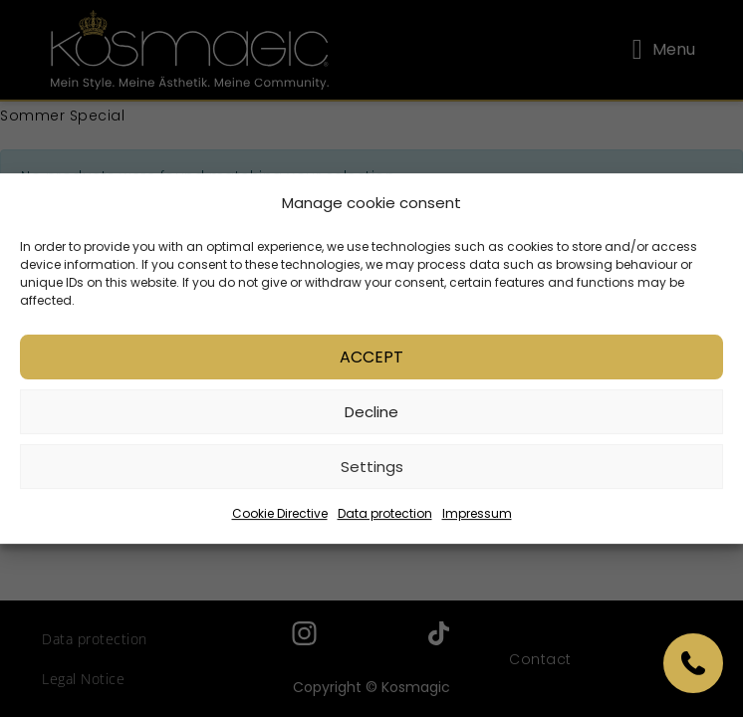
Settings (372, 469)
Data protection (385, 516)
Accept (371, 360)
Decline (371, 414)
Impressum (477, 516)
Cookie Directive (280, 516)
